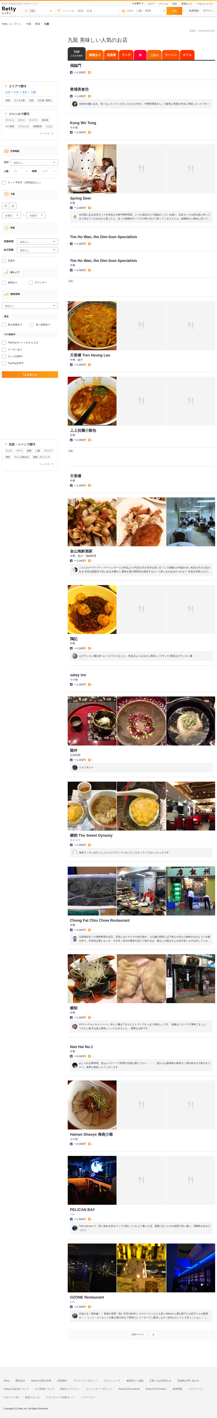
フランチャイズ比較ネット (60, 1397)
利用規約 (62, 1380)
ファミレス (24, 126)
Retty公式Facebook (129, 1388)
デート (19, 451)
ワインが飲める (21, 457)
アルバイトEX (11, 1397)
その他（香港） (45, 100)
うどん (49, 126)
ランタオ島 (19, 100)
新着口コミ (187, 3)
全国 (7, 92)
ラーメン (10, 120)
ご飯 (38, 451)
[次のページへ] (153, 1334)
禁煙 (29, 451)
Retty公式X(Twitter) (156, 1388)
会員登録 (194, 10)
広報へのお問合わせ (160, 1380)
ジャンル (163, 3)
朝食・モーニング (41, 457)
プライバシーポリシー (85, 1380)
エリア (151, 3)
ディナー (48, 451)
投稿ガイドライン (70, 1388)
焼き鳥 (45, 120)
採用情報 (177, 1388)
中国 (16, 92)
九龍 (31, 100)
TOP (77, 53)
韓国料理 (37, 126)
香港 (24, 92)
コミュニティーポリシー (99, 1388)
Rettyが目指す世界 (41, 1380)
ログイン (208, 10)
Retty (6, 1380)
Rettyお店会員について (16, 1388)
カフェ (22, 120)
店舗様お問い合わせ (188, 1380)
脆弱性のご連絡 (134, 1380)
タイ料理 (10, 126)
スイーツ (33, 120)
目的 (174, 3)
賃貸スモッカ (32, 1397)
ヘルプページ (195, 1388)
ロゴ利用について (44, 1388)
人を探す (136, 3)
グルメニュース (205, 3)
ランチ (9, 451)
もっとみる (44, 133)
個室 (8, 457)
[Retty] (9, 10)
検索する (32, 374)
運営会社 (20, 1380)
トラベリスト (88, 1397)
